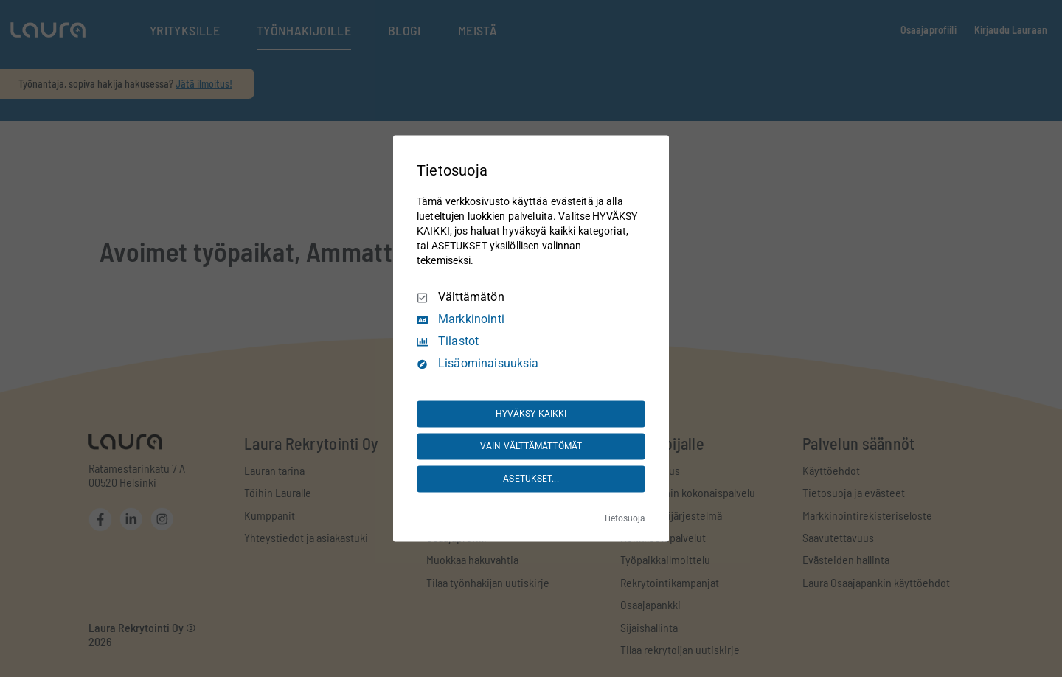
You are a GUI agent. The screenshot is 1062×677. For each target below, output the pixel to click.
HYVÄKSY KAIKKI (531, 414)
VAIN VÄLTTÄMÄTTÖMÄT (531, 446)
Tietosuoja (624, 519)
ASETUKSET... (530, 478)
